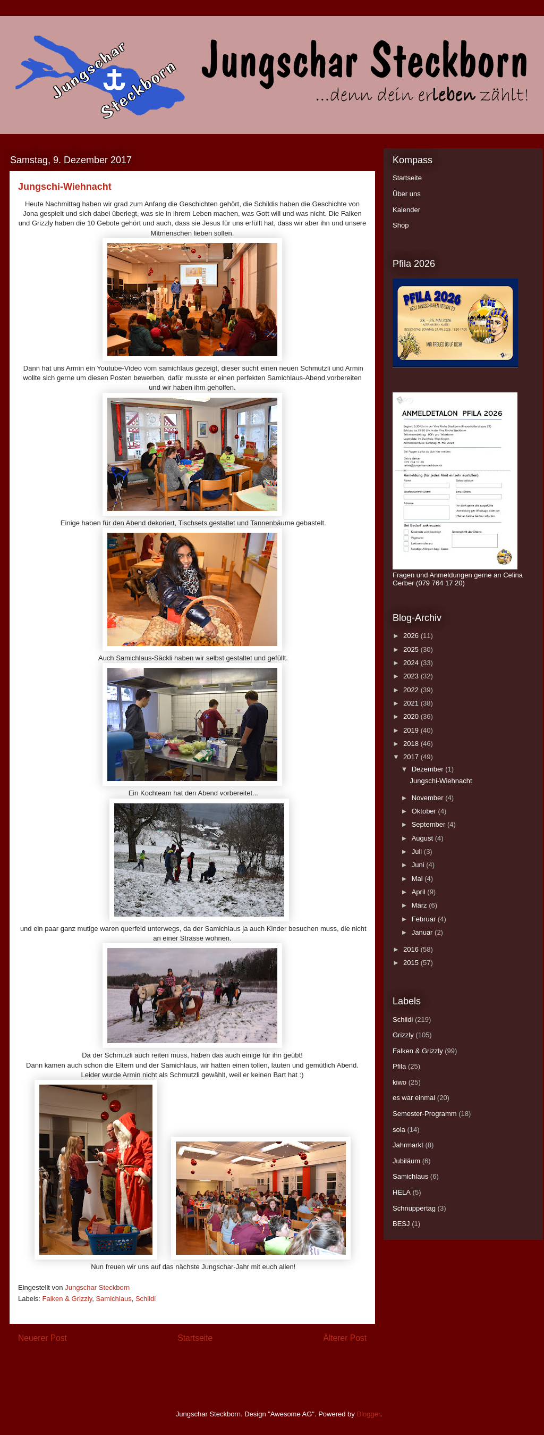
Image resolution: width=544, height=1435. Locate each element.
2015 (412, 963)
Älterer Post (345, 1337)
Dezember (429, 769)
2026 (412, 636)
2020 (412, 716)
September (429, 824)
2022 (412, 690)
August (423, 838)
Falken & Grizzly (67, 1299)
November (429, 798)
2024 (412, 663)
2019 (412, 730)
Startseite (194, 1337)
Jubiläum (406, 1161)
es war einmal (414, 1098)
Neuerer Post (42, 1337)
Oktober (425, 811)
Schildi (145, 1299)
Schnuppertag (414, 1208)
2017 (412, 757)
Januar (423, 932)
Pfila (399, 1066)
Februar (425, 919)
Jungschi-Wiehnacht (441, 781)
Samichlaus (113, 1299)
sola (399, 1130)
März (420, 905)
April (420, 892)
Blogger (368, 1414)
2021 (412, 703)
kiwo (399, 1082)
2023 (412, 676)
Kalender (406, 210)
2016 (412, 949)
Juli (418, 851)
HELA (402, 1192)
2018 (412, 744)
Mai (418, 879)
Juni (419, 865)
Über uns (407, 194)
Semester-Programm (425, 1114)
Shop (401, 225)
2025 (412, 649)
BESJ (401, 1224)
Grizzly (403, 1035)
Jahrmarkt (408, 1145)
